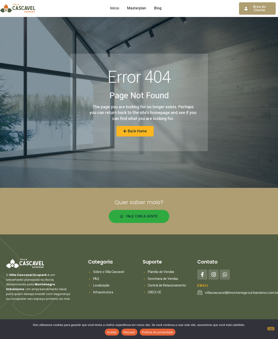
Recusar (129, 332)
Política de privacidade (157, 332)
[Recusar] (271, 329)
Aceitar (112, 332)
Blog (157, 8)
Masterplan (136, 8)
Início (114, 8)
